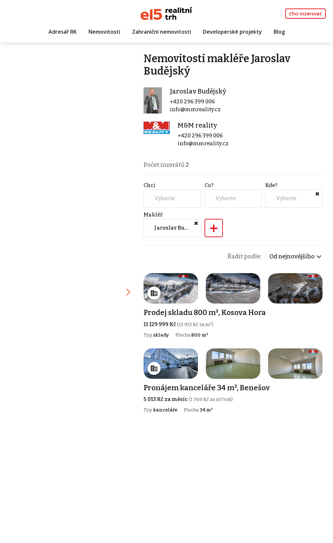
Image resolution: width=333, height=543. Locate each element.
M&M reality (197, 125)
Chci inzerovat (305, 13)
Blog (279, 31)
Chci (149, 185)
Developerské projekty (232, 31)
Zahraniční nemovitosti (161, 31)
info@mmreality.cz (195, 109)
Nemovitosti (104, 31)
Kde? (271, 185)
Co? (209, 185)
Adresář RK (63, 31)
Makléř (153, 215)
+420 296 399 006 (192, 101)
